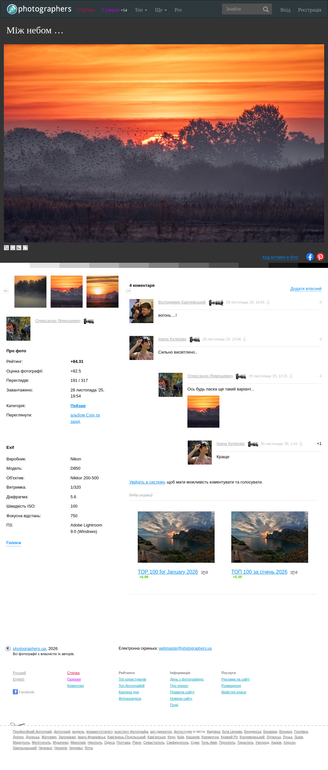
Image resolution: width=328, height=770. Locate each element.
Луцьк (287, 737)
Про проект (179, 686)
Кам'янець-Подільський (126, 737)
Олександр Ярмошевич (57, 320)
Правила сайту (182, 692)
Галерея (114, 10)
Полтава (123, 742)
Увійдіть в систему (147, 482)
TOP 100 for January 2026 (168, 572)
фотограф (62, 731)
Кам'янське (157, 737)
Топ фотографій (131, 686)
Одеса (109, 742)
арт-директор (161, 731)
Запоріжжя (67, 737)
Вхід (286, 10)
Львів (298, 737)
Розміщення (231, 686)
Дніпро (18, 737)
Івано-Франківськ (91, 737)
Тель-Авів (209, 742)
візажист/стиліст (99, 731)
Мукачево (61, 742)
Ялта (89, 748)
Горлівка (301, 731)
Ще (161, 10)
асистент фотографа (131, 731)
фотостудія (183, 731)
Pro (178, 10)
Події (174, 705)
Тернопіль (227, 742)
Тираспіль (245, 742)
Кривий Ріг (229, 737)
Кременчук (210, 737)
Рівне (136, 742)
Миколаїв (78, 742)
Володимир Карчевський (182, 302)
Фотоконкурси (130, 698)
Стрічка (86, 10)
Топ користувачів (132, 679)
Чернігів (60, 748)
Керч (171, 737)
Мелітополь (41, 742)
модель (78, 731)
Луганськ (273, 737)
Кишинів (193, 737)
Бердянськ (252, 731)
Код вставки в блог (280, 257)
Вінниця (285, 731)
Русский (19, 673)
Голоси (13, 542)
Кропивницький (252, 737)
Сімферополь (178, 742)
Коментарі (75, 686)
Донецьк (32, 737)
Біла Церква (232, 731)
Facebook (23, 692)
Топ (141, 10)
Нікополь (95, 742)
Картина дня (129, 692)
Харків (276, 742)
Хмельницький (25, 748)
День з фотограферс (187, 679)
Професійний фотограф (32, 731)
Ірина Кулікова (172, 339)
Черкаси (45, 748)
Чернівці (76, 748)
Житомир (48, 737)
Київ (180, 737)
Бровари (270, 731)
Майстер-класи (233, 692)
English (18, 679)
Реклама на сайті (235, 679)
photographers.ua (29, 648)
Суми (195, 742)
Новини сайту (181, 698)
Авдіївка (213, 731)
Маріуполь (21, 742)
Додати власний (306, 288)
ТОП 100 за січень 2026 (259, 572)
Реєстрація (309, 10)
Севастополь (153, 742)
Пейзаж (78, 405)
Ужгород (262, 742)
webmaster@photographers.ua (185, 648)
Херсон (289, 742)
